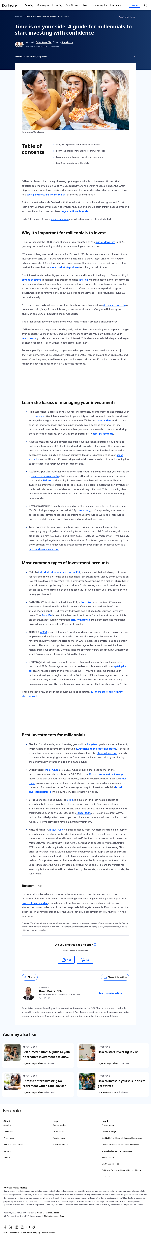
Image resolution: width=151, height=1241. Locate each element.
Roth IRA (86, 602)
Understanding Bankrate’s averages (117, 1151)
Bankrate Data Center (13, 1145)
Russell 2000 (84, 813)
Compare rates (59, 1125)
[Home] (9, 5)
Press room (8, 1138)
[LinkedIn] (22, 1227)
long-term (92, 744)
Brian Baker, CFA (43, 42)
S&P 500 (47, 480)
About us (7, 1125)
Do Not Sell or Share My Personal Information (122, 1138)
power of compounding (35, 903)
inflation (83, 279)
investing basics (60, 219)
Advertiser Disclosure (127, 17)
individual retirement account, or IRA (59, 572)
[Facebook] (5, 1227)
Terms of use (108, 1157)
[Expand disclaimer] (134, 56)
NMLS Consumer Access (48, 1213)
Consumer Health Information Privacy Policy (121, 1145)
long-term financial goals (74, 211)
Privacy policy (108, 1125)
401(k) (43, 632)
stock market (103, 420)
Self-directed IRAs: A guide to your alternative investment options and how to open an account (46, 1057)
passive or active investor (45, 476)
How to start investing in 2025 (118, 1052)
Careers (6, 1151)
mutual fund (56, 829)
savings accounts (31, 279)
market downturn (105, 242)
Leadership (8, 1132)
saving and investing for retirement (46, 194)
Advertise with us (60, 1145)
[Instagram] (16, 1227)
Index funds (51, 770)
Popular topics (59, 1138)
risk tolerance (36, 416)
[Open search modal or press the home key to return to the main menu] (145, 5)
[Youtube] (28, 1227)
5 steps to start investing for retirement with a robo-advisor (44, 1083)
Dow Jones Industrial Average (106, 774)
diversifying (83, 510)
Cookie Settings (109, 1132)
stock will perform (107, 753)
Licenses (106, 1177)
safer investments (103, 433)
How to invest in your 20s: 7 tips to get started (122, 1083)
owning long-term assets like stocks (96, 748)
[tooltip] (95, 944)
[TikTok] (34, 1227)
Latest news (58, 1132)
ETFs (70, 800)
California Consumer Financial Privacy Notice (121, 1170)
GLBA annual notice (110, 1164)
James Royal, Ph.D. (34, 1063)
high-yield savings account (44, 549)
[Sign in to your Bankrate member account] (134, 5)
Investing (18, 16)
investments (29, 338)
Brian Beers (67, 42)
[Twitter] (11, 1227)
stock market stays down (64, 267)
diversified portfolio (114, 305)
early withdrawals (80, 619)
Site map (7, 1157)
